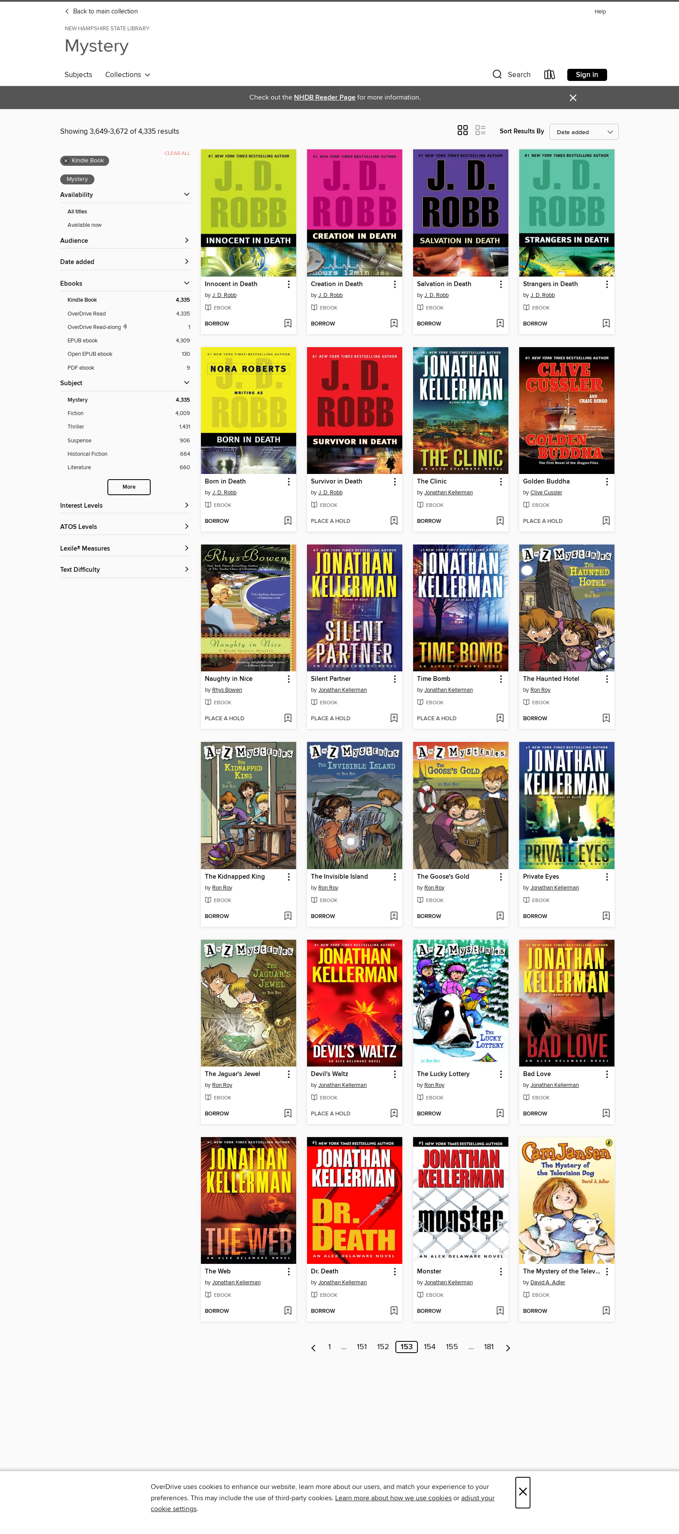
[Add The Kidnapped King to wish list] (287, 916)
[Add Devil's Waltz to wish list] (393, 1114)
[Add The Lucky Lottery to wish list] (500, 1114)
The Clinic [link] (431, 482)
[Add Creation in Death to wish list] (393, 324)
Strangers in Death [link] (550, 284)
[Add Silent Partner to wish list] (393, 719)
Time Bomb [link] (433, 679)
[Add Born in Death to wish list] (287, 521)
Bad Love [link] (537, 1074)
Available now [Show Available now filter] (85, 225)
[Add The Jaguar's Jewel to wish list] (287, 1114)
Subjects (78, 75)
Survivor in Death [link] (336, 482)
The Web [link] (218, 1272)
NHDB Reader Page (325, 97)
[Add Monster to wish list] (500, 1311)
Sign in (587, 75)
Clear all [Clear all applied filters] (177, 153)
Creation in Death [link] (337, 284)
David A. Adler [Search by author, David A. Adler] (547, 1282)
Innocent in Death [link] (231, 284)
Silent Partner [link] (331, 679)
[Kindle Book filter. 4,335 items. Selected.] (129, 300)
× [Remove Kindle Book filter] (66, 161)
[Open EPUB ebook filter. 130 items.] (129, 354)
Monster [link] (429, 1272)
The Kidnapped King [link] (235, 877)
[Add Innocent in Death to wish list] (287, 324)
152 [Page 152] (383, 1347)
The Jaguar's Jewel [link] (232, 1074)
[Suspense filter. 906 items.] (129, 440)
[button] (510, 76)
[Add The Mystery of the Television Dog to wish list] (606, 1311)
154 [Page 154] (430, 1347)
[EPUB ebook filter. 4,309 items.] (129, 340)
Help (600, 12)
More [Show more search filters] (129, 487)
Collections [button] (128, 75)
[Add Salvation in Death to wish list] (500, 324)
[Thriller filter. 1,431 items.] (129, 427)
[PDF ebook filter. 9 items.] (129, 368)
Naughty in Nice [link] (228, 679)
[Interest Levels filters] (125, 506)
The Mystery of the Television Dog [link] (562, 1272)
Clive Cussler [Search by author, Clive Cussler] (546, 492)
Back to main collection (101, 12)
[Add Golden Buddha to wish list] (606, 521)
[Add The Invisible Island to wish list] (393, 916)
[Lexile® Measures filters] (125, 549)
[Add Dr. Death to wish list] (393, 1311)
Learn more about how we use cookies (393, 1498)
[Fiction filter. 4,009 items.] (129, 413)
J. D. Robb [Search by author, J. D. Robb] (224, 295)
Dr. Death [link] (325, 1272)
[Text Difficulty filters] (125, 570)
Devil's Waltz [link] (329, 1074)
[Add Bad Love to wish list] (606, 1114)
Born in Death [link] (225, 482)
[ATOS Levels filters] (125, 527)
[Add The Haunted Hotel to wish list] (606, 719)
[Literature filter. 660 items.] (129, 467)
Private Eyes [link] (541, 877)
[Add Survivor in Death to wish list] (393, 521)
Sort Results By (522, 131)
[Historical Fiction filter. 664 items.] (129, 454)
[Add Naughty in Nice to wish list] (287, 719)
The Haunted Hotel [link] (551, 679)
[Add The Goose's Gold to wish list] (500, 916)
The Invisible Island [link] (339, 877)
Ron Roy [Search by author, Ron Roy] (540, 689)
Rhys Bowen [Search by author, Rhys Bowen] (227, 689)
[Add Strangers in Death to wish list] (606, 324)
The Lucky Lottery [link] (443, 1074)
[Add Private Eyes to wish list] (606, 916)
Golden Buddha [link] (546, 482)
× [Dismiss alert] (573, 98)
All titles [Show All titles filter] (77, 212)
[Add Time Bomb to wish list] (500, 719)
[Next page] (508, 1347)
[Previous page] (313, 1347)
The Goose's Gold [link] (443, 877)
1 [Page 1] (329, 1347)
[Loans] (550, 76)
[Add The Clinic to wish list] (500, 521)
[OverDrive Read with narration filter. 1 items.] (129, 327)
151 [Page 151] (362, 1347)
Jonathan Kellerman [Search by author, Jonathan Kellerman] (448, 492)
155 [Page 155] (452, 1347)
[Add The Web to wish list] (287, 1311)
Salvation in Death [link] (444, 284)
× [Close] (522, 1493)
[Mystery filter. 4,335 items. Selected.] (129, 400)
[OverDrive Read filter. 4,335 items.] (129, 314)
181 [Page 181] (489, 1347)
